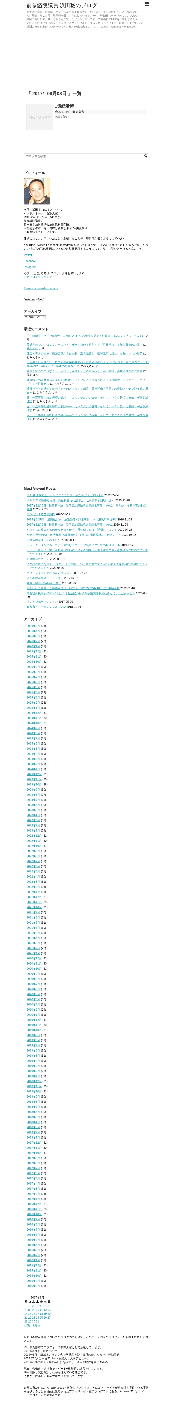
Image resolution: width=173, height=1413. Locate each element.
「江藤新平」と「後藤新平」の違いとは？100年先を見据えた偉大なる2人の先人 (78, 335)
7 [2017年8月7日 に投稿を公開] (25, 1309)
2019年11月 (34, 1024)
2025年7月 (33, 677)
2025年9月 (33, 666)
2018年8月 (33, 1101)
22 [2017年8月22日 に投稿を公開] (29, 1317)
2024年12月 (34, 712)
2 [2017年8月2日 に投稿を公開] (33, 1305)
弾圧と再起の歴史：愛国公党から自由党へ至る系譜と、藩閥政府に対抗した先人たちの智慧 (84, 353)
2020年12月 (34, 958)
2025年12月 (34, 651)
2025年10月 (34, 661)
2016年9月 (33, 1219)
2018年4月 (33, 1122)
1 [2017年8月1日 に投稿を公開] (29, 1305)
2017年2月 (33, 1193)
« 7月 (27, 1325)
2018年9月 (33, 1096)
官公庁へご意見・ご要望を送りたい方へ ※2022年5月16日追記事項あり (73, 588)
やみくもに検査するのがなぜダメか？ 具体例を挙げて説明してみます (72, 529)
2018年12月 (34, 1081)
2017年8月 (33, 1163)
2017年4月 (33, 1183)
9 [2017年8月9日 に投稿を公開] (33, 1309)
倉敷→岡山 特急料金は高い (44, 583)
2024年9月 (33, 728)
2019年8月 (33, 1040)
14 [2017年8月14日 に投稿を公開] (26, 1313)
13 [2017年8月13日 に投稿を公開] (49, 1309)
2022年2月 (33, 886)
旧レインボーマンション (42, 601)
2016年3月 (33, 1250)
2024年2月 (33, 764)
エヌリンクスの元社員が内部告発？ (49, 572)
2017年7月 (33, 1168)
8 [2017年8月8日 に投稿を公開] (29, 1309)
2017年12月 (34, 1142)
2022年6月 (33, 866)
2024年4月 (33, 753)
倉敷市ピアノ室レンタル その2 (46, 606)
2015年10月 (34, 1275)
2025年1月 (33, 707)
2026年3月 (33, 636)
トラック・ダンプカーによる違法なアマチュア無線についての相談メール (73, 545)
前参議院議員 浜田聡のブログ (61, 5)
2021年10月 (34, 907)
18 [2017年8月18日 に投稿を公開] (41, 1313)
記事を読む (62, 116)
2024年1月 (33, 769)
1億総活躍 (64, 106)
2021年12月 (34, 897)
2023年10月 (34, 784)
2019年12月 (34, 1019)
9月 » (36, 1325)
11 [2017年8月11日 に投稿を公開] (41, 1309)
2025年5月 (33, 687)
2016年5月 (33, 1239)
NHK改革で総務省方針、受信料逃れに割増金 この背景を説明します (71, 500)
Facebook (30, 261)
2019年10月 (34, 1030)
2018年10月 (34, 1091)
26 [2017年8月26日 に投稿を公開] (45, 1317)
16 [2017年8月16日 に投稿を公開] (33, 1313)
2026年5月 (33, 625)
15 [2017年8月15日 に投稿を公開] (29, 1313)
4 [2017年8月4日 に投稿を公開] (40, 1305)
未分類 (80, 111)
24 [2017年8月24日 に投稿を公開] (37, 1317)
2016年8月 (33, 1224)
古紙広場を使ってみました (44, 539)
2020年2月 (33, 1009)
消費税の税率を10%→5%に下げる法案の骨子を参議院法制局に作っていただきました (81, 593)
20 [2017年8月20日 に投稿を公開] (49, 1313)
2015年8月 (33, 1285)
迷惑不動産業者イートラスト (45, 578)
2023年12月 (34, 774)
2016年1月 (33, 1260)
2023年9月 (33, 789)
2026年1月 (33, 646)
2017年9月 (33, 1157)
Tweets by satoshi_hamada (41, 288)
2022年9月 (33, 850)
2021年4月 (33, 937)
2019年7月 (33, 1045)
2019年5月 (33, 1055)
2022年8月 (33, 856)
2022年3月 (33, 881)
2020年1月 (33, 1014)
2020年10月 (34, 968)
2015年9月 (33, 1280)
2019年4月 (33, 1060)
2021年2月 (33, 948)
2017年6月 (33, 1173)
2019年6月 (33, 1050)
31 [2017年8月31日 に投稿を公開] (37, 1321)
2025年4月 (33, 692)
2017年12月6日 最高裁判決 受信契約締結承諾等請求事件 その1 (70, 524)
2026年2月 (33, 641)
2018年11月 (34, 1086)
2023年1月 (33, 830)
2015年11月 (34, 1270)
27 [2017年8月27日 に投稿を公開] (49, 1317)
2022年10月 (34, 845)
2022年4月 (33, 876)
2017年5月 (33, 1178)
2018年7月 (33, 1106)
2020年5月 (33, 994)
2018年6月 (33, 1111)
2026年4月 (33, 630)
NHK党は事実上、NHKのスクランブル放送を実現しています (65, 495)
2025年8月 (33, 671)
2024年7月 (33, 738)
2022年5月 (33, 871)
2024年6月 (33, 743)
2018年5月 (33, 1117)
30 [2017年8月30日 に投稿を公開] (33, 1321)
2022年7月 (33, 861)
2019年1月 (33, 1076)
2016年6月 (33, 1234)
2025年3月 (33, 697)
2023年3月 (33, 820)
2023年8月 (33, 794)
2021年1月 (33, 953)
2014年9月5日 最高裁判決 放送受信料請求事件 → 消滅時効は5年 (72, 519)
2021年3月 (33, 943)
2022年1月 (33, 891)
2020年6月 (33, 989)
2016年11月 (34, 1209)
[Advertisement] (86, 56)
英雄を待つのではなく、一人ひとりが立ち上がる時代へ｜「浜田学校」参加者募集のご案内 (84, 344)
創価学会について (38, 559)
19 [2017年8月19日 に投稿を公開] (45, 1313)
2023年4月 (33, 815)
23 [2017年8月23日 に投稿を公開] (33, 1317)
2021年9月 (33, 912)
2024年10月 (34, 723)
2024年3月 (33, 758)
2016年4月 (33, 1244)
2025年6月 (33, 682)
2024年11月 (34, 717)
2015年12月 (34, 1265)
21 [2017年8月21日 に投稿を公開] (26, 1317)
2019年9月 (33, 1035)
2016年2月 (33, 1255)
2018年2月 (33, 1132)
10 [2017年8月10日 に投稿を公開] (37, 1309)
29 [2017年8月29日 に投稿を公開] (29, 1321)
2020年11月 (34, 963)
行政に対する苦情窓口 (41, 514)
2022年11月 (34, 840)
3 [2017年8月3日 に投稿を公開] (36, 1305)
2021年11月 (34, 902)
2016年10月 (34, 1214)
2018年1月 (33, 1137)
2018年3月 (33, 1127)
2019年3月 (33, 1065)
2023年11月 (34, 779)
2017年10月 (34, 1152)
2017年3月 (33, 1188)
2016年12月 (34, 1204)
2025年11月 (34, 656)
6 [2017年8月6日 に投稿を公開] (48, 1305)
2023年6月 (33, 804)
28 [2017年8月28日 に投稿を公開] (26, 1321)
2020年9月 (33, 973)
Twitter (28, 255)
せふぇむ (139, 335)
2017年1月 (33, 1198)
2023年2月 (33, 825)
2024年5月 (33, 748)
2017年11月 (34, 1147)
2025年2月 (33, 702)
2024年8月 (33, 733)
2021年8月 (33, 917)
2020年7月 (33, 984)
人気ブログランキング (38, 276)
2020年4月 (33, 999)
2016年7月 (33, 1229)
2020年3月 (33, 1004)
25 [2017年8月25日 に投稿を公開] (41, 1317)
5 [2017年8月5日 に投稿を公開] (44, 1305)
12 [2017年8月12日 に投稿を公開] (45, 1309)
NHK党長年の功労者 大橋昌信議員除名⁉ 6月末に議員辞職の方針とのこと (74, 534)
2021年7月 (33, 922)
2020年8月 (33, 978)
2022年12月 (34, 835)
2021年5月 (33, 932)
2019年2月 (33, 1070)
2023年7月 (33, 799)
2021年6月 (33, 927)
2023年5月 (33, 810)
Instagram (30, 267)
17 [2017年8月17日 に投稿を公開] (37, 1313)
